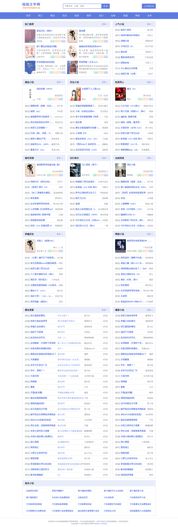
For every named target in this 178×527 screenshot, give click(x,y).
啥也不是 (59, 296)
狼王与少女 (81, 198)
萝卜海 (87, 409)
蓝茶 (61, 187)
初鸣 (61, 274)
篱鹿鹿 (105, 128)
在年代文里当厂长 (38, 365)
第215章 (61, 420)
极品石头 (88, 343)
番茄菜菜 (88, 365)
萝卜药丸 (149, 128)
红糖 (61, 215)
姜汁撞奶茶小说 (136, 491)
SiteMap (96, 524)
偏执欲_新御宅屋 (128, 116)
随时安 (87, 447)
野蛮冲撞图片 (58, 491)
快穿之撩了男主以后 (130, 133)
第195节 (61, 403)
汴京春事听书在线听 (112, 504)
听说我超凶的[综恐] (46, 62)
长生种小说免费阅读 (61, 497)
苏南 (151, 117)
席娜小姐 (59, 133)
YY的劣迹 (149, 57)
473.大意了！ (63, 315)
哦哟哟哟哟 (89, 338)
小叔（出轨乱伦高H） (86, 111)
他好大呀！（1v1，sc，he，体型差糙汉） (42, 296)
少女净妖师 (109, 497)
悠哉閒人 (88, 475)
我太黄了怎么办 (41, 251)
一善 (106, 226)
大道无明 (34, 376)
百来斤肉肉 (132, 251)
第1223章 (62, 425)
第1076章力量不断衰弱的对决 (70, 398)
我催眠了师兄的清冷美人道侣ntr (87, 181)
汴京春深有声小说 (137, 497)
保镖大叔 (125, 41)
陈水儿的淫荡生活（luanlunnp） (87, 209)
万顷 (86, 425)
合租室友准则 (32, 491)
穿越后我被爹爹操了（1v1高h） (87, 106)
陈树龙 (150, 220)
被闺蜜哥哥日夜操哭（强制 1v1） (42, 116)
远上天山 (88, 453)
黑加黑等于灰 (57, 139)
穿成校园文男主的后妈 (40, 464)
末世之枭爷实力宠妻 (39, 431)
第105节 (61, 332)
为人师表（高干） (90, 164)
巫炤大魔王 (103, 106)
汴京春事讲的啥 (85, 504)
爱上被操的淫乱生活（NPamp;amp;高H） (135, 187)
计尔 (86, 387)
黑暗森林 (149, 263)
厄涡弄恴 (83, 72)
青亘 (61, 128)
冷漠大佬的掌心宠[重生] (41, 436)
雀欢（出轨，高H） (130, 279)
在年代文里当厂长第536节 (69, 365)
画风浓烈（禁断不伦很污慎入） (133, 257)
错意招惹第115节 (65, 458)
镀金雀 (124, 52)
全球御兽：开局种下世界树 (42, 343)
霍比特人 (59, 198)
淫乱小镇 (131, 164)
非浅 (123, 198)
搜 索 (105, 6)
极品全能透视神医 (38, 398)
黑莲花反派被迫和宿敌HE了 (43, 354)
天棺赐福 (34, 359)
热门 (40, 15)
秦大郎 (150, 30)
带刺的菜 (104, 193)
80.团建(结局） (64, 442)
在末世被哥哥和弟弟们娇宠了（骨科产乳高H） (41, 203)
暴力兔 (87, 370)
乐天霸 (60, 258)
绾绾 (151, 187)
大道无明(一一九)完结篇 (68, 376)
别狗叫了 (149, 52)
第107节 (61, 387)
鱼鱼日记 (59, 122)
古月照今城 (89, 376)
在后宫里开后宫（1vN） (87, 150)
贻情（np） (35, 111)
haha (106, 133)
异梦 (106, 122)
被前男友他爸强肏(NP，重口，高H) (143, 240)
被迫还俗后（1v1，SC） (87, 139)
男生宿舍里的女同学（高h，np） (42, 122)
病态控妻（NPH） (45, 89)
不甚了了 (149, 63)
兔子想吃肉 (84, 57)
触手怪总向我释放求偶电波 (42, 414)
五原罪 (124, 296)
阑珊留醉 (88, 431)
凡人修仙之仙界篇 (129, 68)
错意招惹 (34, 458)
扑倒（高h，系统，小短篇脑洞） (42, 133)
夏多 (151, 279)
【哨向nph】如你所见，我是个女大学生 (89, 144)
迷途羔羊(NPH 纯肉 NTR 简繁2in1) (133, 301)
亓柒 (106, 117)
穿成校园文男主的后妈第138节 (71, 464)
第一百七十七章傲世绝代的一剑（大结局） (76, 343)
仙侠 (113, 15)
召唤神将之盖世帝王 (39, 469)
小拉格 (105, 139)
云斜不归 (40, 57)
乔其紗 (87, 332)
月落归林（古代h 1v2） (132, 127)
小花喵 (150, 198)
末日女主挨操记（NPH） (87, 214)
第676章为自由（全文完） (69, 359)
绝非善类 (34, 198)
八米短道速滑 (57, 279)
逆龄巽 (105, 150)
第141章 (61, 414)
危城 (78, 203)
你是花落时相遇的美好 (40, 348)
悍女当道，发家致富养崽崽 (42, 425)
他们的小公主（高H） (86, 225)
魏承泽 (150, 296)
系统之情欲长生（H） (131, 274)
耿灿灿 (87, 403)
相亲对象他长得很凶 (130, 35)
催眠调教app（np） (130, 150)
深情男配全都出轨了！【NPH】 (135, 268)
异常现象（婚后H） (39, 301)
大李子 (60, 182)
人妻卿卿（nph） (129, 203)
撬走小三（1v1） (38, 290)
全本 (149, 15)
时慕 (81, 41)
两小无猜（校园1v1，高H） (134, 111)
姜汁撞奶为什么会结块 (113, 491)
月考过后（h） (127, 46)
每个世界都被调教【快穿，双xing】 (89, 116)
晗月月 (87, 436)
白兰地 (150, 209)
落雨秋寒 (88, 326)
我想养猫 (59, 209)
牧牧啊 (105, 198)
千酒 (39, 99)
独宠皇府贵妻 (127, 475)
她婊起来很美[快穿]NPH (90, 46)
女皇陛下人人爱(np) (91, 89)
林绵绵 (87, 464)
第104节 (61, 447)
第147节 (61, 326)
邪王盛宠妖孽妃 (37, 315)
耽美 (77, 15)
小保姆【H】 (81, 133)
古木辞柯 (88, 420)
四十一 (60, 348)
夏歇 (32, 387)
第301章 (61, 453)
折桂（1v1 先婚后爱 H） (41, 225)
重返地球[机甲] (128, 57)
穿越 (125, 15)
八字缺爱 (149, 302)
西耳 (61, 302)
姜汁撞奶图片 (32, 497)
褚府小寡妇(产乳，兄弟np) (40, 139)
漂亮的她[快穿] (37, 403)
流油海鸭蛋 (58, 193)
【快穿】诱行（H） (39, 187)
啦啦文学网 (31, 6)
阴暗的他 (125, 62)
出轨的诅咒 (83, 497)
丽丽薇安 (59, 226)
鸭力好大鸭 (58, 204)
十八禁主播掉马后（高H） (42, 274)
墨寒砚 (130, 175)
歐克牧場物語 (36, 475)
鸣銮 (151, 122)
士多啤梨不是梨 (91, 442)
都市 (89, 15)
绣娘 (61, 285)
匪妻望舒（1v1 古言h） (131, 144)
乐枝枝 (105, 220)
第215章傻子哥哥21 (66, 321)
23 (59, 475)
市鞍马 (150, 139)
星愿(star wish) (90, 348)
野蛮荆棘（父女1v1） (89, 62)
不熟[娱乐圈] (36, 392)
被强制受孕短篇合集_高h (48, 164)
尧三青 (87, 458)
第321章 (61, 354)
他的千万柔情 (36, 332)
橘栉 (86, 354)
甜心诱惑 (34, 442)
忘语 (151, 68)
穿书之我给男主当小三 (86, 192)
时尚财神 (149, 258)
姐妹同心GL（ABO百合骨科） (40, 144)
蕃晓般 (87, 359)
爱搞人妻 (149, 204)
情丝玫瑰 (104, 215)
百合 (64, 15)
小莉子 (150, 74)
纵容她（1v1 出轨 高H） (132, 139)
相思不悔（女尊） (129, 74)
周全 (61, 263)
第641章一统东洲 (65, 469)
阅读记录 (150, 6)
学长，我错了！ (37, 370)
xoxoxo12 (59, 117)
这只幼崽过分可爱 (38, 409)
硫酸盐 (105, 144)
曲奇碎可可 (41, 72)
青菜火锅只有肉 (57, 150)
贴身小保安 (126, 30)
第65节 (61, 436)
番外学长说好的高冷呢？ (68, 370)
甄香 (151, 268)
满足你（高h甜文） (39, 279)
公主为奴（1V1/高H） (131, 106)
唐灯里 (87, 381)
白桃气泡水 (103, 182)
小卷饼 (150, 133)
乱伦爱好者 (103, 209)
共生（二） (62, 338)
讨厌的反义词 (110, 511)
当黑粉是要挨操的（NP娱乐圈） (44, 285)
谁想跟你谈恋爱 (37, 220)
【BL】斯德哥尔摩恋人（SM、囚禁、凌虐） (41, 192)
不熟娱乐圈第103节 (66, 392)
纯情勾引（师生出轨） (40, 181)
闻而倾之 (34, 447)
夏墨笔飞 (88, 321)
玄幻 (101, 15)
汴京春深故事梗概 (60, 504)
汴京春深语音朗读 (34, 504)
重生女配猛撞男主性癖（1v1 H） (89, 127)
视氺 (84, 99)
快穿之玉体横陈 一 (39, 127)
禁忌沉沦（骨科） (45, 31)
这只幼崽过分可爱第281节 (69, 409)
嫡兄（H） (132, 89)
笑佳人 (150, 35)
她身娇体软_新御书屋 (40, 214)
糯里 (86, 392)
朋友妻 (79, 122)
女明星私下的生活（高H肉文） (134, 220)
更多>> (105, 24)
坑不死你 (86, 175)
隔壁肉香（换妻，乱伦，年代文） (43, 106)
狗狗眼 (33, 381)
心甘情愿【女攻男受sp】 (42, 209)
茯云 (151, 274)
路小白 (87, 315)
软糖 (106, 204)
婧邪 (151, 475)
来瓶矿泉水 (148, 106)
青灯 (129, 99)
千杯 (86, 398)
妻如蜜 (82, 31)
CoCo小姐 (41, 175)
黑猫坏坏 (149, 41)
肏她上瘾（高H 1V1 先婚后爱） (133, 263)
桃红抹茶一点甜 (147, 144)
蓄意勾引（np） (37, 150)
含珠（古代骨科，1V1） (132, 209)
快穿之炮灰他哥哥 (38, 321)
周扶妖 (39, 41)
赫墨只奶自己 (57, 144)
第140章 (61, 381)
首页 (28, 15)
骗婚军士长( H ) (128, 214)
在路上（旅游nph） (46, 240)
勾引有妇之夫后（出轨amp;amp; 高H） (89, 220)
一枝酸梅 (149, 215)
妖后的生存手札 (37, 337)
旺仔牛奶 (149, 46)
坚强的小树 (89, 469)
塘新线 (87, 414)
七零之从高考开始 (38, 453)
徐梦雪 (150, 193)
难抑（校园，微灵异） (131, 122)
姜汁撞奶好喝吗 (85, 491)
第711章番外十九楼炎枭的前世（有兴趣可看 (77, 431)
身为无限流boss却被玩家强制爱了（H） (44, 263)
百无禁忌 (104, 111)
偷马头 (60, 291)
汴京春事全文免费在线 (36, 511)
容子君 (60, 106)
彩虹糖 (60, 220)
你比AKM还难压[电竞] (40, 420)
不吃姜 (60, 111)
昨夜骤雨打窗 (147, 150)
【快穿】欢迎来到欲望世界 (133, 192)
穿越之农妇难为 (37, 326)
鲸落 (151, 111)
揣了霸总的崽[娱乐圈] (47, 46)
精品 (52, 15)
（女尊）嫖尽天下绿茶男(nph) (43, 257)
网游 (137, 15)
